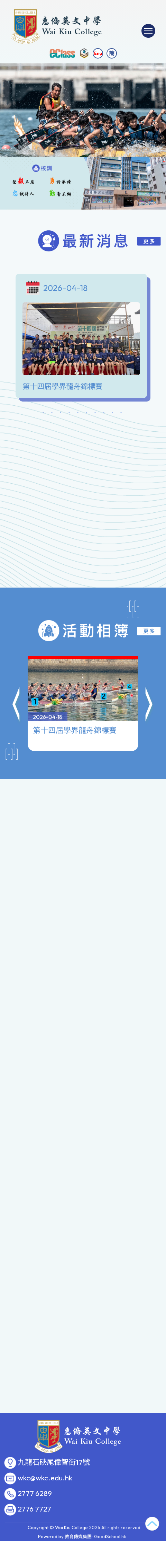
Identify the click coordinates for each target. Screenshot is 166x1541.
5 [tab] (77, 413)
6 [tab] (86, 413)
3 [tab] (60, 413)
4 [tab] (69, 413)
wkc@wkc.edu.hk (45, 1477)
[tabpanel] (83, 337)
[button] (17, 672)
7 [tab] (95, 413)
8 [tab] (103, 413)
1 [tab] (43, 413)
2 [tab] (51, 413)
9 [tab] (112, 413)
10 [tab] (121, 413)
